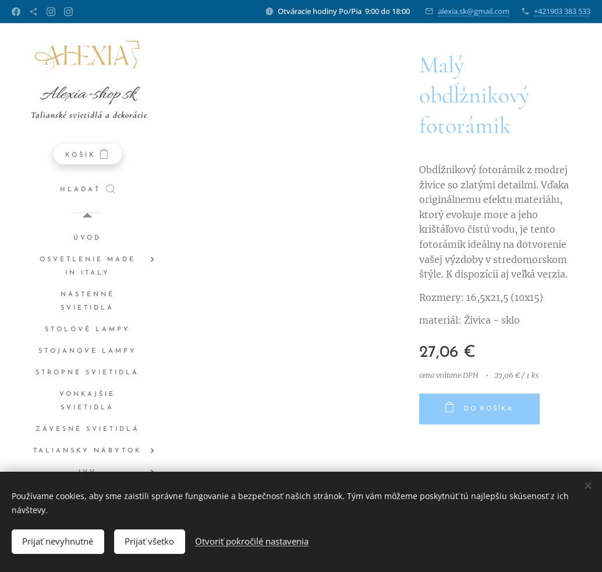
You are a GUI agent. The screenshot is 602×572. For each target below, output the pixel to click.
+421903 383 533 (562, 11)
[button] (87, 190)
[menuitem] (87, 238)
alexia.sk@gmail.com (473, 11)
